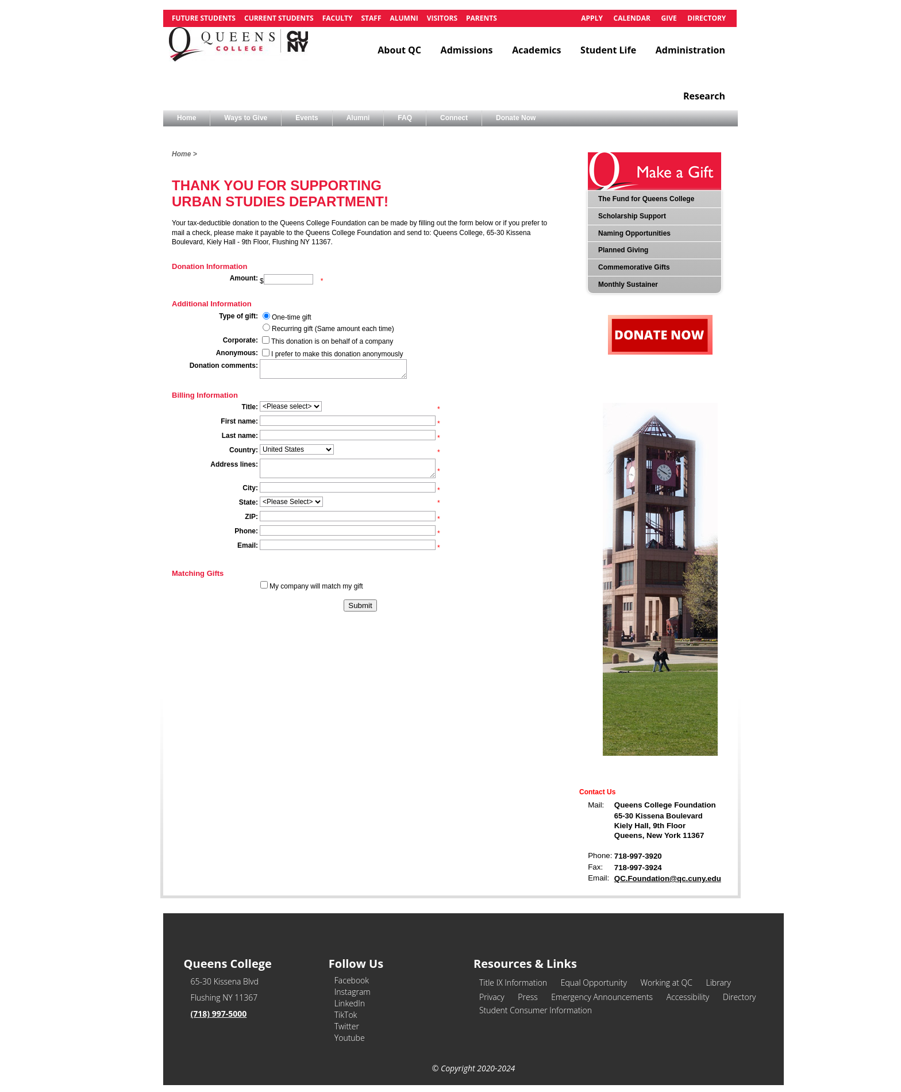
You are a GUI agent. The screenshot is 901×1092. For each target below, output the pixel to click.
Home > (184, 154)
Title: (250, 407)
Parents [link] (481, 18)
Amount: (244, 278)
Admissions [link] (467, 50)
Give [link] (668, 18)
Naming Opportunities (634, 233)
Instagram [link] (352, 991)
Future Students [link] (204, 18)
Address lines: (234, 464)
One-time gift (291, 317)
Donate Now (516, 118)
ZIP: (251, 517)
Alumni (358, 118)
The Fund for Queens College (646, 199)
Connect (454, 118)
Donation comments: (224, 366)
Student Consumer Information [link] (535, 1010)
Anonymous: (237, 353)
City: (250, 488)
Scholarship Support (632, 216)
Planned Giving (623, 250)
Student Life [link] (608, 50)
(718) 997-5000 (219, 1013)
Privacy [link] (492, 996)
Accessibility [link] (688, 996)
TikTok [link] (345, 1014)
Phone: (246, 531)
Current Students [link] (279, 18)
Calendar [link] (632, 18)
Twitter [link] (346, 1026)
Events (306, 118)
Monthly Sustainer (628, 284)
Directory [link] (706, 18)
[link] (238, 50)
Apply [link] (592, 18)
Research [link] (704, 96)
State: (248, 502)
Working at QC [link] (666, 982)
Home (186, 118)
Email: (247, 545)
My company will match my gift (316, 586)
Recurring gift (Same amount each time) (333, 329)
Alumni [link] (404, 18)
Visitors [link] (442, 18)
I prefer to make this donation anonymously (337, 354)
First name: (239, 421)
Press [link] (527, 996)
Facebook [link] (351, 980)
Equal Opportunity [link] (594, 982)
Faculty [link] (337, 18)
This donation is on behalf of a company (332, 341)
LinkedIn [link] (349, 1003)
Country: (243, 450)
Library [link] (718, 982)
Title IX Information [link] (513, 982)
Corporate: (240, 340)
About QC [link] (399, 50)
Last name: (240, 436)
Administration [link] (690, 50)
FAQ (405, 118)
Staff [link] (371, 18)
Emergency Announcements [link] (602, 996)
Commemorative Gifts (634, 267)
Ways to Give (245, 118)
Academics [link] (536, 50)
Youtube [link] (349, 1037)
